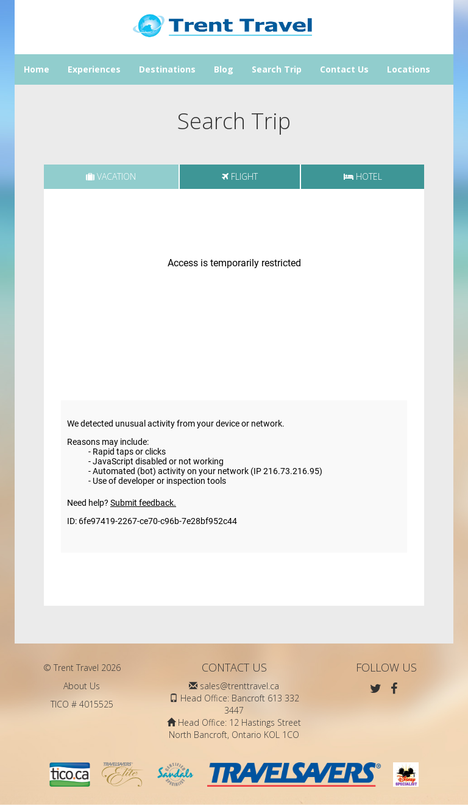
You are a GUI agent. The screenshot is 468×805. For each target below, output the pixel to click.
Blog (223, 69)
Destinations (167, 69)
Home (36, 69)
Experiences (94, 69)
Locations (408, 69)
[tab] (111, 177)
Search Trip (277, 69)
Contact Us (344, 69)
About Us (81, 686)
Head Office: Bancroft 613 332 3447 (239, 704)
